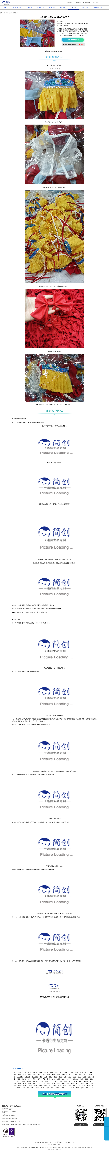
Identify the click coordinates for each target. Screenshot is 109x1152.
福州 (88, 1085)
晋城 (29, 1074)
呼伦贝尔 (19, 1077)
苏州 (75, 1081)
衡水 (86, 1072)
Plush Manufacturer (55, 1147)
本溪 (60, 1077)
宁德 (47, 1087)
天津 (19, 1072)
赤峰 (80, 1074)
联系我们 (78, 2)
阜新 (79, 1077)
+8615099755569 (15, 1121)
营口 (74, 1077)
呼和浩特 (64, 1074)
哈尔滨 (69, 1079)
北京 (15, 1072)
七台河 (35, 1081)
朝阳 (18, 1079)
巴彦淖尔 (27, 1077)
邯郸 (51, 1072)
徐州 (65, 1081)
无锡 (61, 1081)
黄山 (50, 1085)
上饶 (92, 1087)
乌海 (75, 1074)
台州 (82, 1083)
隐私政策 (58, 1144)
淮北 (35, 1085)
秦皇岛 (46, 1072)
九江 (68, 1087)
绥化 (51, 1081)
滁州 (54, 1085)
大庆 (18, 1081)
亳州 (74, 1085)
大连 (45, 1077)
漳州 (33, 1087)
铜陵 (40, 1085)
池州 (78, 1085)
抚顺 (55, 1077)
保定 (61, 1072)
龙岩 (42, 1087)
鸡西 (81, 1079)
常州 (70, 1081)
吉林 (34, 1079)
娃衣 (10, 13)
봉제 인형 (70, 1147)
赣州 (82, 1087)
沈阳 (41, 1077)
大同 (15, 1074)
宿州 (64, 1085)
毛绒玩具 (24, 1147)
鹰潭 (77, 1087)
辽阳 (84, 1077)
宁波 (43, 1083)
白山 (53, 1079)
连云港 (86, 1081)
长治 (24, 1074)
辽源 (43, 1079)
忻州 (48, 1074)
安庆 (45, 1085)
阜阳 (59, 1085)
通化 (48, 1079)
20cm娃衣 (56, 51)
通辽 (85, 1074)
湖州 (58, 1083)
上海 (24, 1072)
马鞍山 (30, 1085)
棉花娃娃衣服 (47, 187)
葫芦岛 (24, 1079)
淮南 (24, 1085)
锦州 (70, 1077)
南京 (56, 1081)
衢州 (72, 1083)
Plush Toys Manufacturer (34, 1147)
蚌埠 (19, 1085)
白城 (63, 1079)
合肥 (92, 1083)
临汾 (53, 1074)
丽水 (87, 1083)
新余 (72, 1087)
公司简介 (69, 2)
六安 (69, 1085)
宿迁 (34, 1083)
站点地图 (51, 1144)
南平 (37, 1087)
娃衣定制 (73, 7)
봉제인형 (64, 1147)
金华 (68, 1083)
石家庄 (35, 1072)
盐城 (15, 1083)
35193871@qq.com (12, 1118)
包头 (70, 1074)
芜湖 (15, 1085)
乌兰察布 (35, 1077)
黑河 (46, 1081)
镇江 (24, 1083)
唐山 (40, 1072)
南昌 (52, 1087)
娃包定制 (52, 7)
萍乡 (63, 1087)
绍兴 (63, 1083)
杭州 (39, 1083)
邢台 (56, 1072)
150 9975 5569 (10, 1115)
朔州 (34, 1074)
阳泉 (19, 1074)
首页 (5, 7)
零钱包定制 (84, 7)
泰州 (29, 1083)
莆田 (18, 1087)
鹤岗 (86, 1079)
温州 (48, 1083)
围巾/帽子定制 (98, 7)
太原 (91, 1072)
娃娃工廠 (83, 1147)
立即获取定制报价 (73, 40)
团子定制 (29, 7)
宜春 (87, 1087)
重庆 (29, 1072)
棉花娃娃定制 (17, 7)
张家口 (66, 1072)
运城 (43, 1074)
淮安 (91, 1081)
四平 (39, 1079)
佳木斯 (29, 1081)
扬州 (19, 1083)
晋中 (39, 1074)
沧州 (76, 1072)
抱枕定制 (62, 7)
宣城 (83, 1085)
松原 (58, 1079)
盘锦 (89, 1077)
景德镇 (58, 1087)
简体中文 (58, 1149)
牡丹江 (41, 1081)
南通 (80, 1081)
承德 (72, 1072)
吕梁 (58, 1074)
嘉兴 (53, 1083)
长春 (29, 1079)
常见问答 (95, 2)
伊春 (23, 1081)
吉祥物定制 (40, 7)
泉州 (28, 1087)
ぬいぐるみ (45, 1147)
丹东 (65, 1077)
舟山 (77, 1083)
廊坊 (81, 1072)
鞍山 (50, 1077)
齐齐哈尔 (75, 1079)
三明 (23, 1087)
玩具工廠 (89, 1147)
